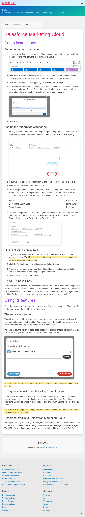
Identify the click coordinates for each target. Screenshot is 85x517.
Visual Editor (18, 13)
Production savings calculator (13, 485)
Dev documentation (9, 495)
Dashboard (6, 13)
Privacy (46, 507)
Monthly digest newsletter (12, 472)
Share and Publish (32, 13)
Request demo (8, 501)
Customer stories (9, 498)
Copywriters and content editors (55, 485)
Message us (51, 447)
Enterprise (47, 475)
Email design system (10, 478)
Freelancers (48, 469)
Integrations (59, 13)
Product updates (8, 504)
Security (46, 510)
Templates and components (13, 482)
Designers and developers (53, 482)
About (45, 498)
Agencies (47, 472)
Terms (45, 504)
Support (5, 510)
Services (46, 495)
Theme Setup (47, 13)
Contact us (47, 501)
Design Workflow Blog (10, 469)
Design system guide (10, 475)
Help (4, 9)
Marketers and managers (53, 478)
